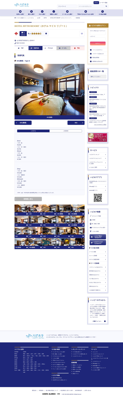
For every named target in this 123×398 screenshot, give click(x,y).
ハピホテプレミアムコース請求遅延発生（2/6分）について (97, 120)
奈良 (39, 364)
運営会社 (34, 390)
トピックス (94, 87)
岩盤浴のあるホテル (97, 274)
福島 (43, 353)
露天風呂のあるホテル (97, 271)
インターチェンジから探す (58, 351)
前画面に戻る (24, 199)
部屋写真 (35, 48)
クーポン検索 (97, 251)
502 (79, 123)
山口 (39, 366)
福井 (32, 360)
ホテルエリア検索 (95, 216)
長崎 (32, 370)
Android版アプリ (97, 190)
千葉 (36, 355)
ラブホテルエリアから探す (97, 227)
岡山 (24, 366)
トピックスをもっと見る (100, 124)
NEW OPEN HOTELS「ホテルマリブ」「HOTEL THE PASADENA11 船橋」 (97, 106)
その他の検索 (102, 12)
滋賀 (35, 364)
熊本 (35, 370)
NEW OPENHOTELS (57, 377)
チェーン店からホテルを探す (59, 369)
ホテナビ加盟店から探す (58, 364)
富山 (28, 360)
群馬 (48, 355)
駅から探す (31, 12)
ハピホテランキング (97, 154)
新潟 (24, 358)
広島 (28, 366)
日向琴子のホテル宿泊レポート (59, 380)
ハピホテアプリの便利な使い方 (79, 354)
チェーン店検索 (97, 255)
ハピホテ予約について (97, 356)
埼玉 (33, 355)
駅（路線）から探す (57, 354)
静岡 (32, 362)
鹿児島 (47, 370)
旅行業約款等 (78, 390)
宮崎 (43, 370)
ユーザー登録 (103, 2)
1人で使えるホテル (97, 278)
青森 (24, 353)
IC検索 (92, 220)
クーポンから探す (67, 12)
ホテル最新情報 (75, 371)
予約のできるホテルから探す (85, 12)
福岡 (24, 370)
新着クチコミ (75, 373)
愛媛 (32, 368)
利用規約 (41, 390)
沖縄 (24, 372)
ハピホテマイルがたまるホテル (96, 242)
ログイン (97, 43)
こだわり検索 (94, 231)
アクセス (49, 48)
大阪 (24, 364)
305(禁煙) (21, 123)
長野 (32, 358)
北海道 (24, 351)
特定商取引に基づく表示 (67, 390)
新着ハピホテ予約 (76, 369)
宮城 (39, 353)
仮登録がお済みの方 (97, 61)
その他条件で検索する (97, 290)
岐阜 (28, 362)
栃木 (40, 355)
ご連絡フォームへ (96, 321)
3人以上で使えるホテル (97, 282)
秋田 (28, 353)
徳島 (28, 368)
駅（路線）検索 (95, 224)
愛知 (24, 362)
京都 (32, 364)
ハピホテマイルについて (97, 158)
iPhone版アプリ (97, 186)
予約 (77, 48)
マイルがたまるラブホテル (58, 362)
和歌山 (43, 364)
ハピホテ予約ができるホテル (96, 236)
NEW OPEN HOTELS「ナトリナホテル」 (97, 99)
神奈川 (28, 355)
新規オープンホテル (76, 365)
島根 (35, 366)
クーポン (63, 48)
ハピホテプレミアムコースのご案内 (97, 162)
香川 (24, 368)
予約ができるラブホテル (58, 360)
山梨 (28, 358)
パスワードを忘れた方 (98, 53)
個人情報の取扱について (52, 390)
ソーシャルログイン (97, 49)
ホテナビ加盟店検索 (97, 259)
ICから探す (42, 12)
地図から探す (54, 12)
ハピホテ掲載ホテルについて (98, 367)
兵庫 (28, 364)
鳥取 (32, 366)
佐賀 (28, 370)
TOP (20, 48)
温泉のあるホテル (97, 286)
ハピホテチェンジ (96, 361)
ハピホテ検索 (95, 212)
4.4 (29, 34)
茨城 (44, 355)
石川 (24, 360)
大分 (39, 370)
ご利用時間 (65, 131)
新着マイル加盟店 (76, 367)
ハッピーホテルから (97, 300)
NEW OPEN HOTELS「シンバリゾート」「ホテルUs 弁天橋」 (97, 113)
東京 (24, 355)
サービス (93, 150)
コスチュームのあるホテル (97, 267)
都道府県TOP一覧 (97, 71)
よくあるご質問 (97, 167)
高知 (35, 368)
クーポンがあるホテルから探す (59, 366)
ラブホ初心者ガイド (76, 351)
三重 (35, 362)
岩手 (35, 353)
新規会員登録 (96, 57)
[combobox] (91, 6)
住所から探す (20, 12)
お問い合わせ (87, 390)
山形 (32, 353)
